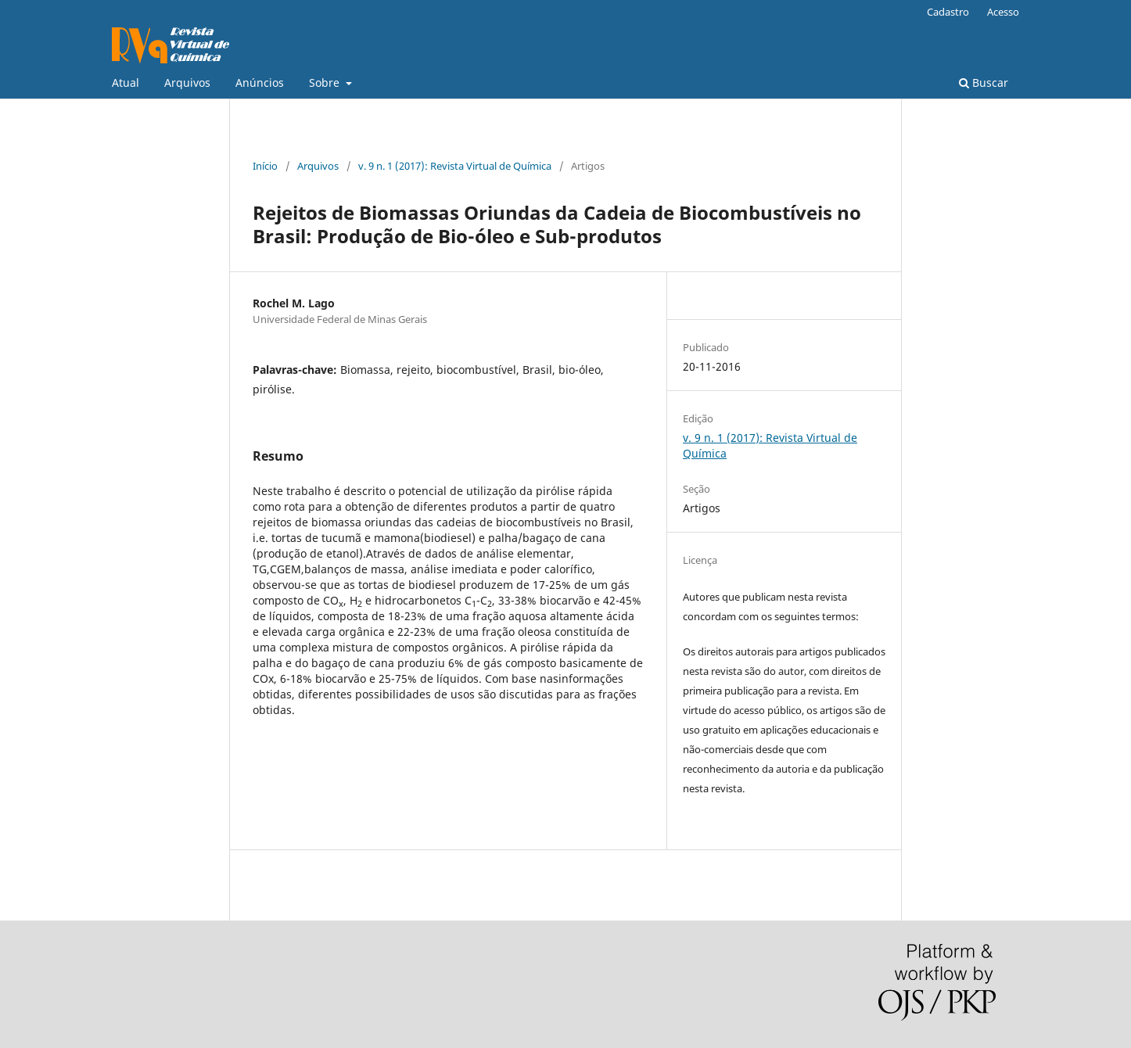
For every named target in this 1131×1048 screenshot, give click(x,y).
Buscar (983, 82)
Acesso (1003, 12)
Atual (125, 82)
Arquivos (187, 82)
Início (265, 166)
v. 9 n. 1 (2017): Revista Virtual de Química (454, 166)
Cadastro (948, 12)
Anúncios (259, 82)
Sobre (326, 82)
